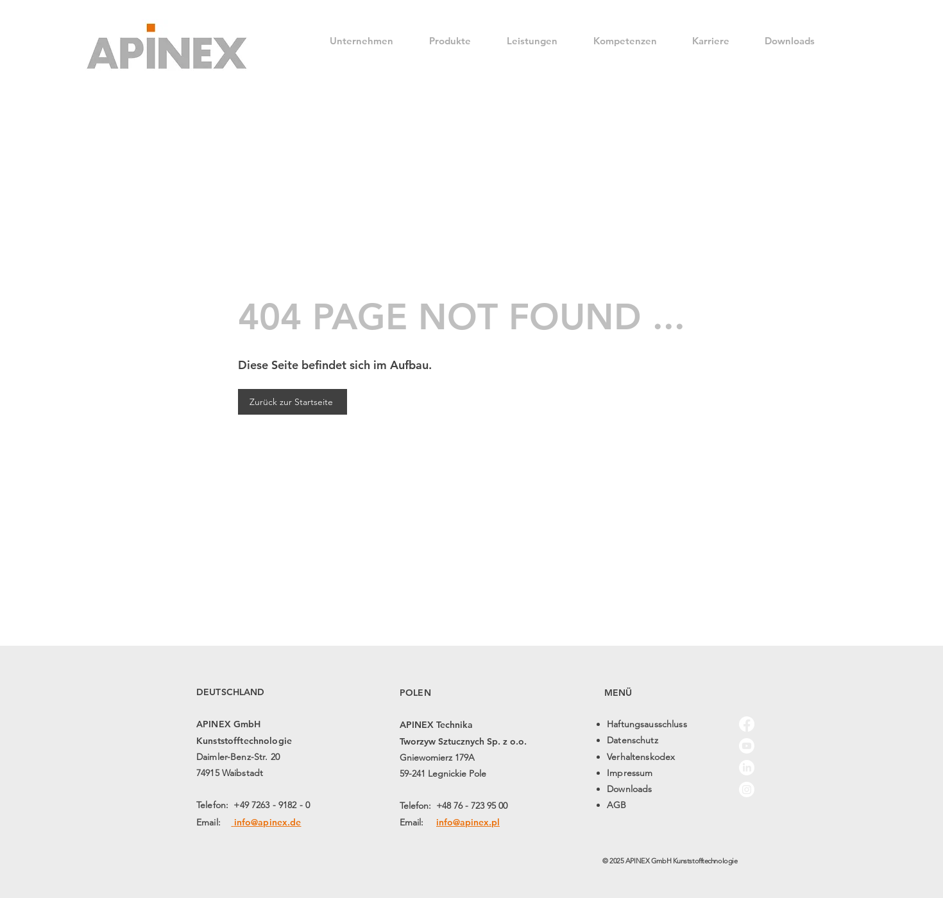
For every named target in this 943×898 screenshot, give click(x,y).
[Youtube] (746, 746)
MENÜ (618, 692)
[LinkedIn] (746, 767)
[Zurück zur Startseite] (292, 402)
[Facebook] (746, 724)
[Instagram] (746, 789)
